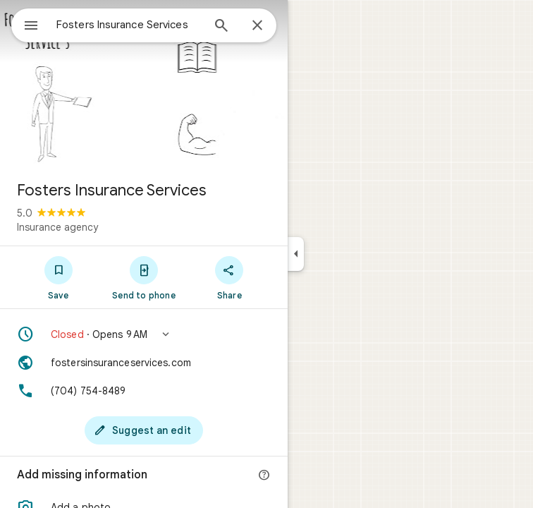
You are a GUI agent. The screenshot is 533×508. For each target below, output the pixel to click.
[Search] (221, 26)
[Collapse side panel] (296, 254)
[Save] (58, 277)
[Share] (229, 277)
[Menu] (31, 26)
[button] (144, 334)
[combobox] (129, 24)
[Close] (257, 26)
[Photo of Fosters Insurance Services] (144, 84)
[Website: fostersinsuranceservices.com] (144, 363)
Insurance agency (57, 227)
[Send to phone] (143, 277)
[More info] (264, 475)
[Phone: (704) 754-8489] (144, 391)
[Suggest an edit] (144, 430)
